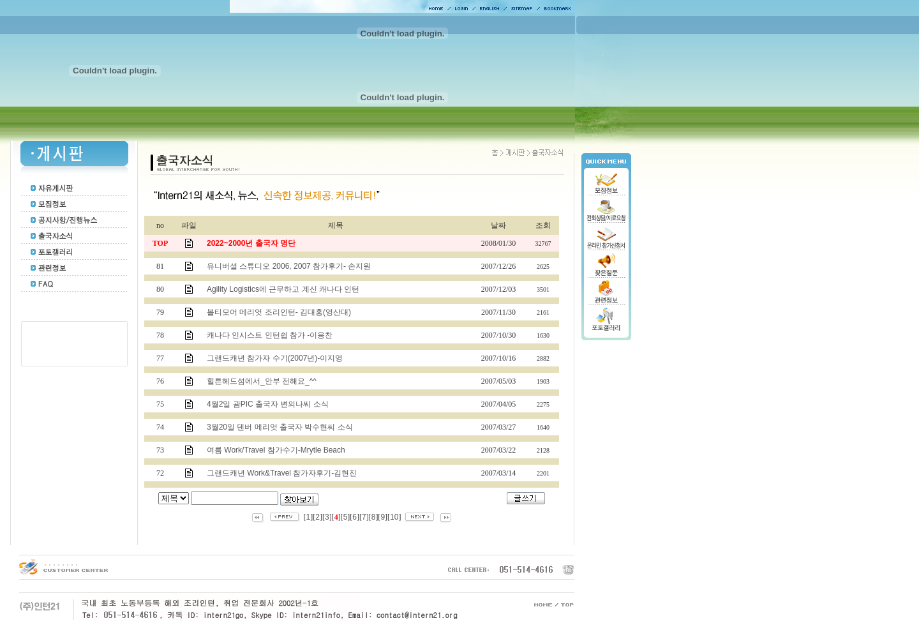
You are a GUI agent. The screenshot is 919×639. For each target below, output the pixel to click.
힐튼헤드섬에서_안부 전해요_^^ (262, 381)
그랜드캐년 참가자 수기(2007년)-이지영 (275, 358)
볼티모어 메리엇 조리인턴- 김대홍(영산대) (279, 312)
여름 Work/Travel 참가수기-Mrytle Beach (276, 450)
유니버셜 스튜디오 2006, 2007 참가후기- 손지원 (289, 266)
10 (394, 517)
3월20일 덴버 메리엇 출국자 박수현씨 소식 (280, 427)
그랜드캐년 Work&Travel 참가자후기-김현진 (282, 473)
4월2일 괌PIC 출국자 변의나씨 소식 (268, 404)
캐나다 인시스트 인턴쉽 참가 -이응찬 (269, 335)
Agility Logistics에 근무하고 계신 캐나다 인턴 (283, 289)
